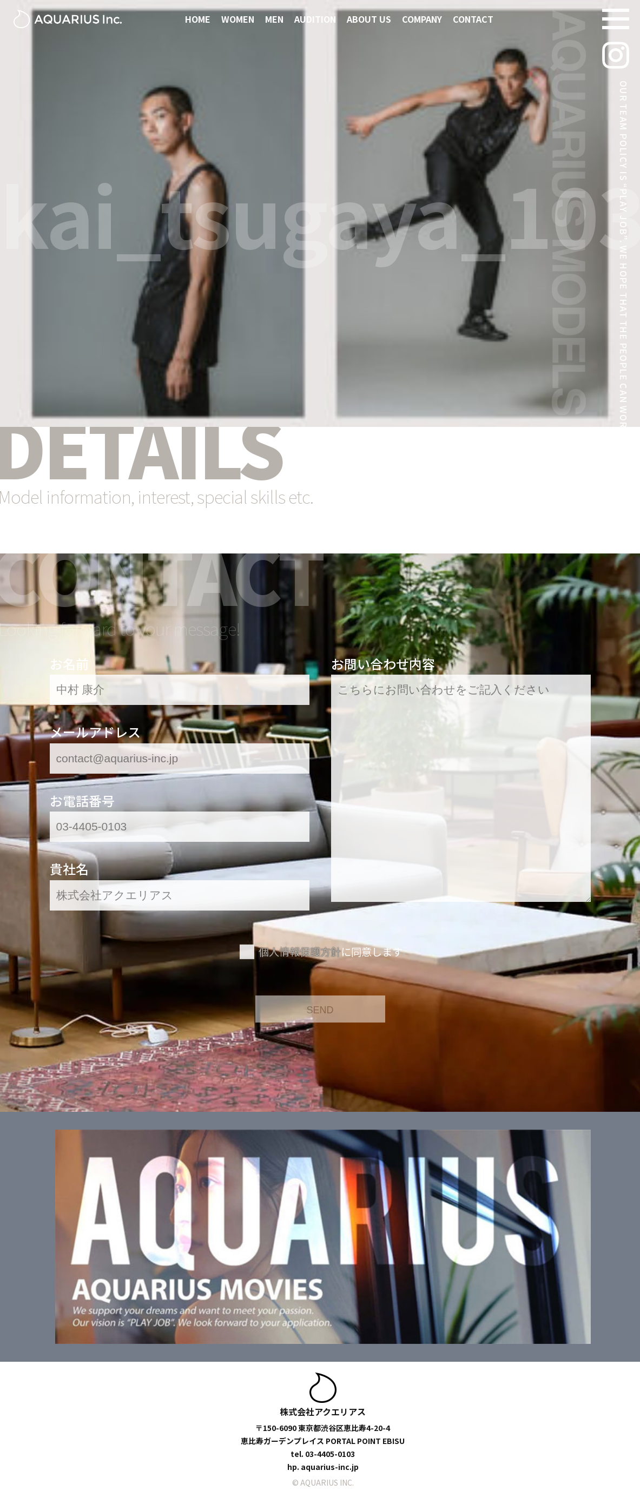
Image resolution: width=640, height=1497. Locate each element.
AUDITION (315, 18)
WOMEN (237, 18)
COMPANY (422, 18)
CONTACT (473, 18)
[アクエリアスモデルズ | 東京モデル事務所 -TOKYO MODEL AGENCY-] (68, 19)
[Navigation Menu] (615, 19)
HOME (197, 18)
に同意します (331, 951)
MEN (274, 18)
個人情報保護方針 (300, 951)
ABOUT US (369, 18)
